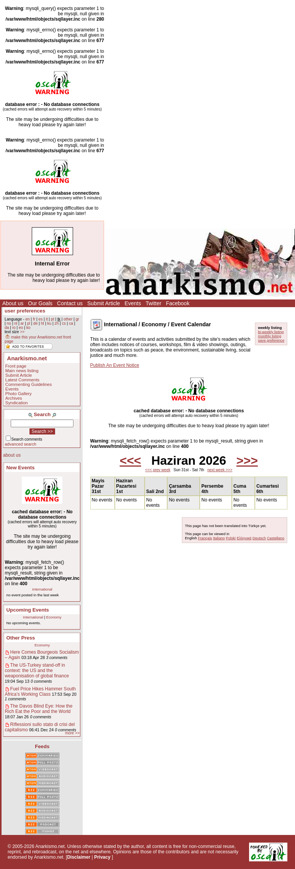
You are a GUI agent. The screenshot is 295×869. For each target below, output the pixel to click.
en (27, 319)
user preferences (25, 311)
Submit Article (103, 303)
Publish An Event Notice (114, 365)
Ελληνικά (244, 538)
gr (77, 319)
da (7, 327)
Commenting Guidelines (28, 384)
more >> (72, 733)
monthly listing (269, 336)
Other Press (21, 638)
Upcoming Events (28, 610)
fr (34, 319)
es (41, 319)
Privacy (102, 857)
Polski (231, 538)
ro (14, 327)
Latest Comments (22, 380)
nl (15, 323)
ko (28, 327)
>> (22, 332)
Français (205, 538)
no (9, 323)
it (47, 319)
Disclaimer (78, 857)
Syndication (16, 402)
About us (12, 303)
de (35, 323)
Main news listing (22, 370)
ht (42, 323)
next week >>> (219, 470)
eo (21, 327)
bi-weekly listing (271, 332)
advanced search (20, 444)
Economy (54, 617)
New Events (21, 467)
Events (133, 303)
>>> (247, 460)
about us (12, 455)
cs (64, 323)
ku (49, 323)
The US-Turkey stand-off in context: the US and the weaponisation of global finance (37, 670)
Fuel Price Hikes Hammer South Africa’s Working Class (40, 691)
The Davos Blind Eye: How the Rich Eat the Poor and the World (39, 708)
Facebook (177, 303)
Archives (13, 398)
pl (28, 323)
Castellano (275, 538)
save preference (271, 340)
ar (22, 323)
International (42, 589)
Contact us (70, 303)
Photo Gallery (18, 393)
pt (52, 319)
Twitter (153, 303)
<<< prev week (157, 470)
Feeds (42, 746)
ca (71, 323)
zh (57, 323)
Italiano (219, 538)
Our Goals (40, 303)
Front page (15, 366)
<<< (130, 460)
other (68, 319)
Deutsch (259, 538)
